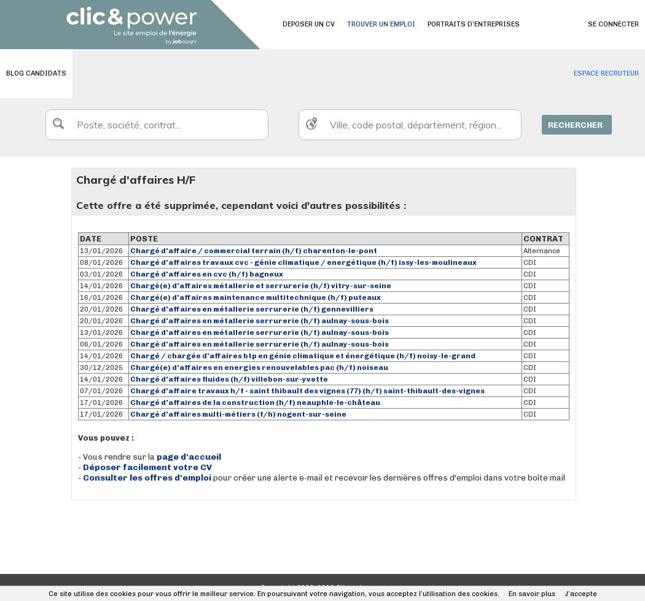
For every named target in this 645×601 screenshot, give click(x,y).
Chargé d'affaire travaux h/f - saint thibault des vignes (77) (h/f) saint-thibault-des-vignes (307, 391)
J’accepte (581, 594)
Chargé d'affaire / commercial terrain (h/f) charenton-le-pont (253, 250)
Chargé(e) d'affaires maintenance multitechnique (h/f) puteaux (255, 297)
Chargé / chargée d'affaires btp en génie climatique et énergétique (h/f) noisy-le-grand (302, 356)
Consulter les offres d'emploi (148, 478)
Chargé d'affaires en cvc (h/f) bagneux (206, 274)
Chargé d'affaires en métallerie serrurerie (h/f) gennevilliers (251, 309)
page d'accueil (189, 457)
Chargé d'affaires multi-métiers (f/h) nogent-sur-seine (238, 414)
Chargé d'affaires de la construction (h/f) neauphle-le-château (255, 402)
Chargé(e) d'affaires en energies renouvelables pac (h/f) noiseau (259, 367)
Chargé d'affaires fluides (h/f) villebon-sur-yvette (229, 379)
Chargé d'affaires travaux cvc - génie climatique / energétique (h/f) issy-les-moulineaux (303, 262)
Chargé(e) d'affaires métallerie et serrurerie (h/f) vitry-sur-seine (260, 285)
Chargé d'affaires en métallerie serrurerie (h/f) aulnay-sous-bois (259, 320)
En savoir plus (532, 594)
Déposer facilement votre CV (147, 467)
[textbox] (156, 124)
